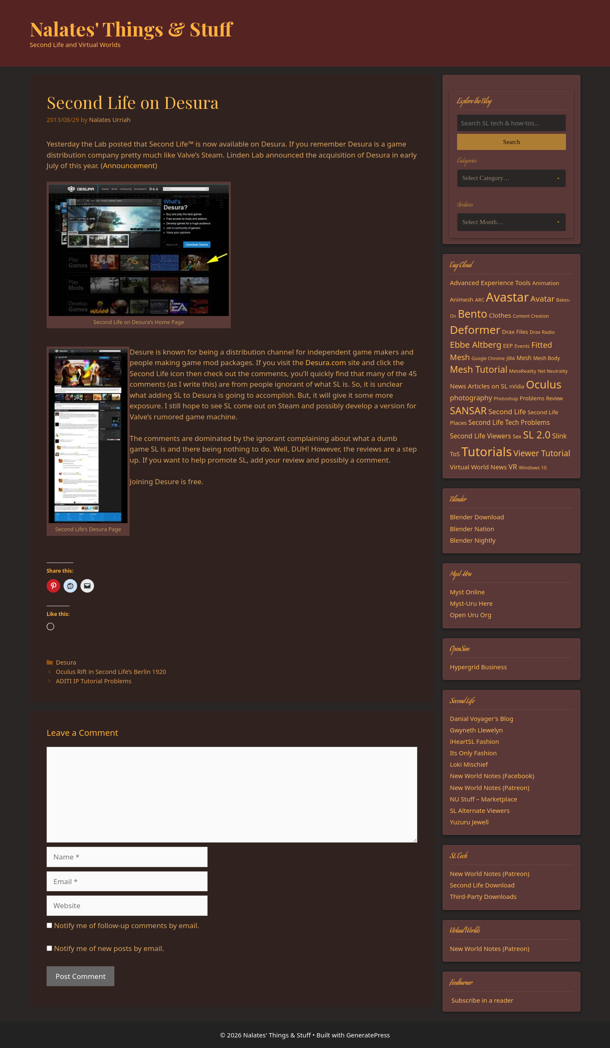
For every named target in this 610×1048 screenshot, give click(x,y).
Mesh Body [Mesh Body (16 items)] (546, 358)
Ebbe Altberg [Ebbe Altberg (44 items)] (476, 344)
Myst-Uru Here (471, 603)
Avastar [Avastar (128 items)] (507, 296)
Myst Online (467, 592)
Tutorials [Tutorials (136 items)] (486, 451)
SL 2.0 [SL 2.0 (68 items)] (537, 434)
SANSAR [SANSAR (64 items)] (468, 410)
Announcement (129, 165)
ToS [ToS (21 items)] (455, 454)
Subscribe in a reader (482, 1000)
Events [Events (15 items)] (522, 346)
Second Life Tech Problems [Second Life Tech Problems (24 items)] (509, 422)
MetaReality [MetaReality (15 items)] (522, 371)
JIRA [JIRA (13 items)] (511, 358)
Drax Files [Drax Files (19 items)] (515, 331)
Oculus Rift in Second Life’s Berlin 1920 (111, 672)
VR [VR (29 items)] (512, 466)
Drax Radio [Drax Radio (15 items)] (542, 332)
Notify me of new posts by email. (109, 948)
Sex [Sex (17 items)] (517, 436)
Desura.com (325, 362)
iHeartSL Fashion (474, 741)
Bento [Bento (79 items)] (472, 313)
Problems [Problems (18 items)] (532, 398)
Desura (66, 662)
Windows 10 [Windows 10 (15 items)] (533, 467)
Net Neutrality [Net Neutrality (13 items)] (553, 371)
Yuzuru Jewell (469, 822)
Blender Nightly (473, 540)
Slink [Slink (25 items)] (559, 436)
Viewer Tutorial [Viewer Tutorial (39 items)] (541, 453)
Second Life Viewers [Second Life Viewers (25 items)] (480, 436)
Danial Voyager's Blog (481, 718)
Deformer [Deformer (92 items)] (475, 329)
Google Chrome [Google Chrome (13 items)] (488, 358)
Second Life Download (482, 885)
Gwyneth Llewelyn (476, 730)
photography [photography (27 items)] (471, 397)
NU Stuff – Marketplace (483, 799)
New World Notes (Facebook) (492, 775)
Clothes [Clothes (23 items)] (500, 315)
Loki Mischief (469, 764)
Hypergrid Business (478, 667)
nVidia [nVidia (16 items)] (516, 386)
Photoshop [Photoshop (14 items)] (506, 398)
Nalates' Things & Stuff (131, 28)
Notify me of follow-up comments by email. (126, 925)
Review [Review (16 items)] (554, 398)
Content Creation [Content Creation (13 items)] (531, 316)
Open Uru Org (470, 614)
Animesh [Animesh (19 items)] (461, 299)
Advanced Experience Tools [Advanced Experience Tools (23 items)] (490, 282)
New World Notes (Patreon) (490, 787)
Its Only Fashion (473, 753)
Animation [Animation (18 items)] (546, 283)
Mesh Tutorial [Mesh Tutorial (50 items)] (478, 369)
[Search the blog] (511, 122)
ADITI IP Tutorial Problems (93, 681)
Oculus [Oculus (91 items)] (544, 384)
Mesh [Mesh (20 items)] (524, 358)
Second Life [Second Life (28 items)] (507, 411)
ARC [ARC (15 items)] (479, 300)
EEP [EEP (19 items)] (508, 345)
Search (511, 142)
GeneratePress (368, 1035)
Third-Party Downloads (483, 896)
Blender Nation (472, 528)
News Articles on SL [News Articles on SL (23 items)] (478, 386)
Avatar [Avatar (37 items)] (542, 298)
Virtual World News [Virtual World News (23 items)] (478, 467)
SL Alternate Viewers (480, 810)
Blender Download (477, 517)
